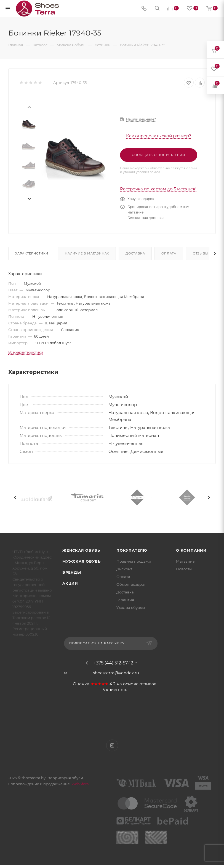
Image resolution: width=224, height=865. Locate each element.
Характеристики (31, 253)
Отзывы (201, 253)
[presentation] (28, 106)
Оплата (168, 253)
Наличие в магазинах (87, 253)
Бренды (71, 572)
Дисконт (124, 569)
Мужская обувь (81, 561)
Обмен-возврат (131, 584)
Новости (184, 569)
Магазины (185, 561)
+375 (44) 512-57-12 (113, 663)
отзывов (148, 683)
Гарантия (125, 600)
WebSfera (80, 784)
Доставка (135, 253)
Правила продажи (133, 561)
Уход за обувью (130, 607)
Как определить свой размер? (158, 135)
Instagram (112, 745)
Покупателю (131, 550)
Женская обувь (81, 550)
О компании (191, 550)
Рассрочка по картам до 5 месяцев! (158, 188)
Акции (70, 583)
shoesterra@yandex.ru (116, 672)
